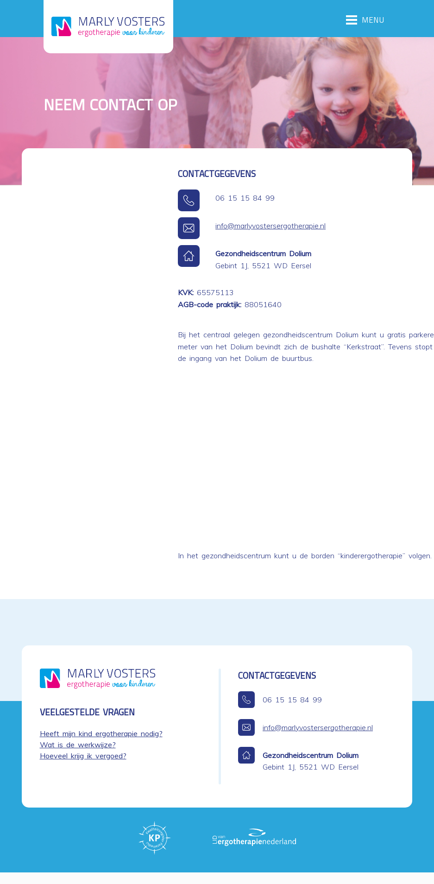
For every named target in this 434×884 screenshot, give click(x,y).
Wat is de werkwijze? (78, 744)
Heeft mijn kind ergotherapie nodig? (101, 733)
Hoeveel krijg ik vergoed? (83, 755)
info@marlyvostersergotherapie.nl (270, 225)
